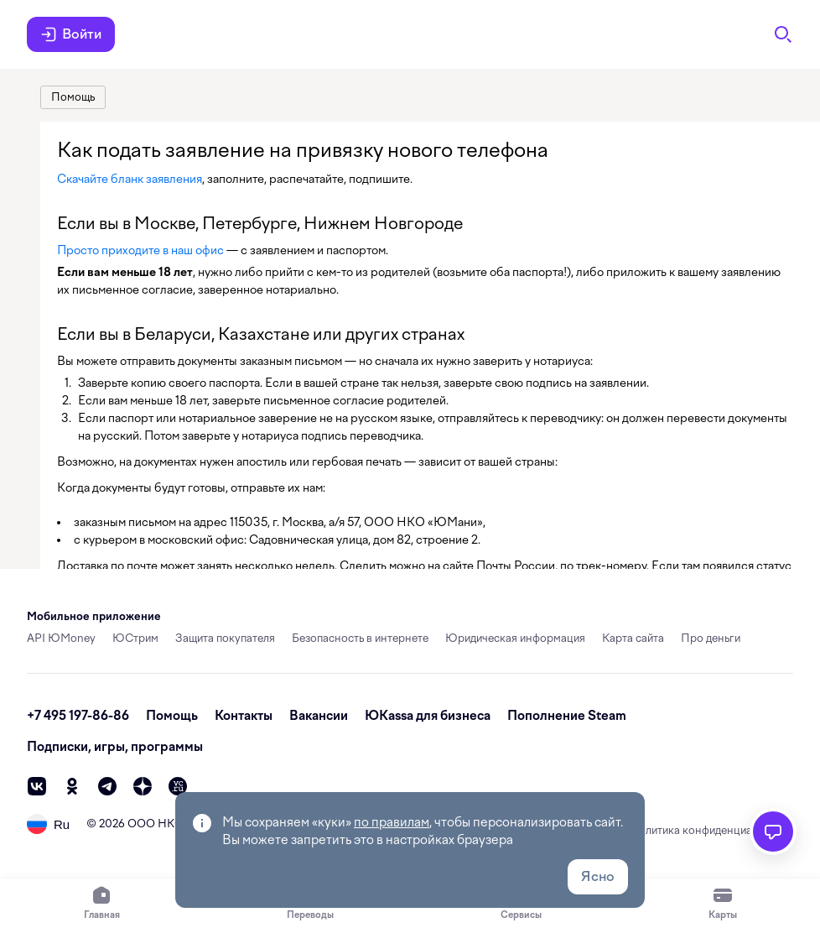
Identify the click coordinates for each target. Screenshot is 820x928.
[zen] (142, 786)
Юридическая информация (515, 638)
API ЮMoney (61, 638)
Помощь (172, 715)
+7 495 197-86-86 (78, 715)
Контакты (243, 715)
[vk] (37, 786)
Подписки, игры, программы (115, 746)
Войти (70, 34)
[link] (73, 97)
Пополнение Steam (566, 715)
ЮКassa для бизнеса (427, 715)
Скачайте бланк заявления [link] (129, 178)
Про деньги (710, 638)
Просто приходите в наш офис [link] (140, 250)
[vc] (178, 786)
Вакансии (318, 715)
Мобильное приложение (94, 616)
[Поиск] (783, 34)
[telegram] (107, 786)
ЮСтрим (135, 638)
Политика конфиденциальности (711, 830)
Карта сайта (633, 638)
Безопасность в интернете (360, 638)
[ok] (72, 786)
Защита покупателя (225, 638)
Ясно (598, 876)
